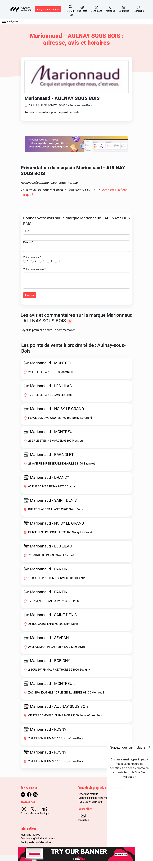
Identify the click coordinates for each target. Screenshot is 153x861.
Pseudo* (28, 242)
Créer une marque (88, 794)
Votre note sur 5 (32, 257)
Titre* (26, 231)
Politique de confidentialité (36, 842)
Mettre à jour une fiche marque (95, 797)
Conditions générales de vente (38, 838)
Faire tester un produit (90, 801)
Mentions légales (30, 834)
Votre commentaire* (34, 269)
